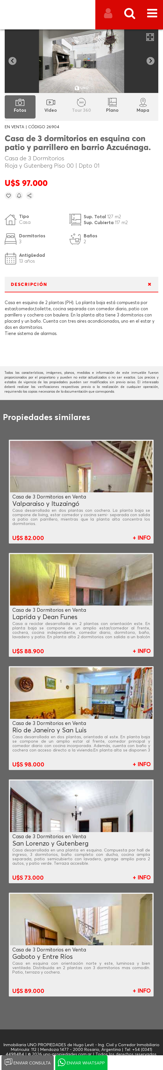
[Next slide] (150, 61)
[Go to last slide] (12, 61)
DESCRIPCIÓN (29, 284)
